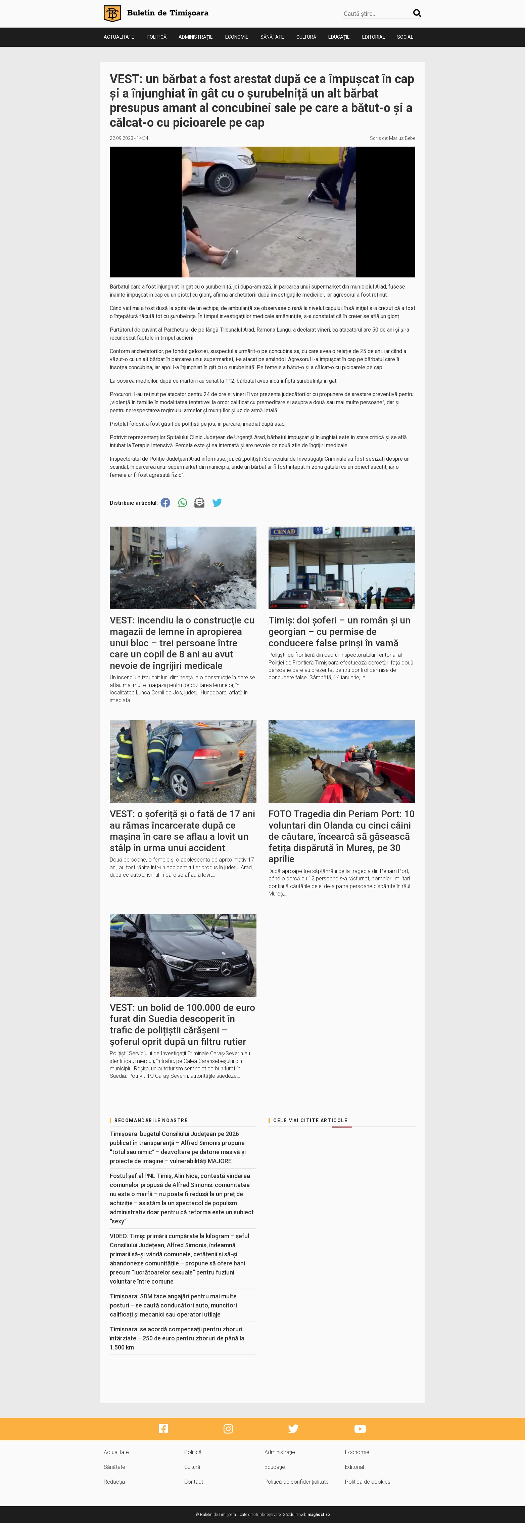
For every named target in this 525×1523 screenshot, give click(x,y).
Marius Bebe (402, 138)
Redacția (114, 1482)
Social (405, 37)
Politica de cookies (367, 1482)
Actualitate (119, 37)
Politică (156, 37)
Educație (339, 37)
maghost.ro (318, 1514)
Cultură (306, 37)
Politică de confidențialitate (297, 1482)
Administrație (196, 37)
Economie (236, 37)
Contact (193, 1482)
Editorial (373, 37)
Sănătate (272, 37)
